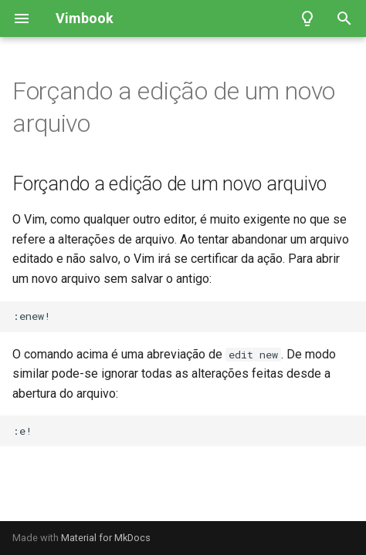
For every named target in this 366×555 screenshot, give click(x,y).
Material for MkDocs (106, 537)
